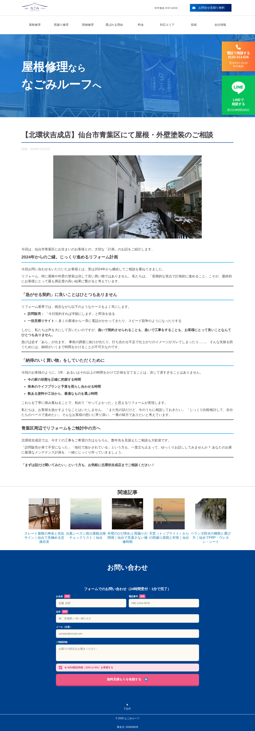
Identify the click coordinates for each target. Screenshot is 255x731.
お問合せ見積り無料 (208, 7)
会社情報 (220, 24)
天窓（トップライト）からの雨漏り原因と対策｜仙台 (169, 535)
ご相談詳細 (61, 642)
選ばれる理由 (114, 24)
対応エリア (167, 24)
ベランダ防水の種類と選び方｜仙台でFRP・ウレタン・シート (211, 537)
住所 (62, 612)
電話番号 (137, 596)
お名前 (63, 596)
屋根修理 (35, 24)
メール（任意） (64, 627)
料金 (141, 24)
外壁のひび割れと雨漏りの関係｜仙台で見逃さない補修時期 (127, 537)
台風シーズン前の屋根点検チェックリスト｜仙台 (86, 535)
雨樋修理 (88, 24)
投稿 (194, 24)
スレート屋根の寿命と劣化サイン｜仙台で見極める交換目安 (44, 537)
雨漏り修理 (61, 24)
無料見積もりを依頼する (127, 679)
